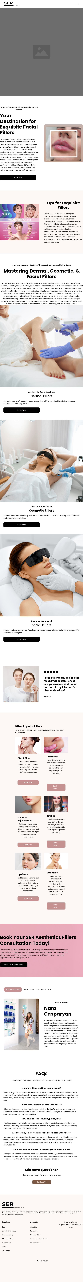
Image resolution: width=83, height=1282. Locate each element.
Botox (4, 1227)
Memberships (35, 1235)
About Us (33, 1227)
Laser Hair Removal (9, 1231)
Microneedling (7, 1235)
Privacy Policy (35, 1243)
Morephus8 (6, 1243)
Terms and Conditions (38, 1239)
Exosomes (6, 1251)
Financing (34, 1231)
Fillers (4, 1247)
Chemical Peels (8, 1239)
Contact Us (41, 1182)
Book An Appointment (13, 964)
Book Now (18, 177)
